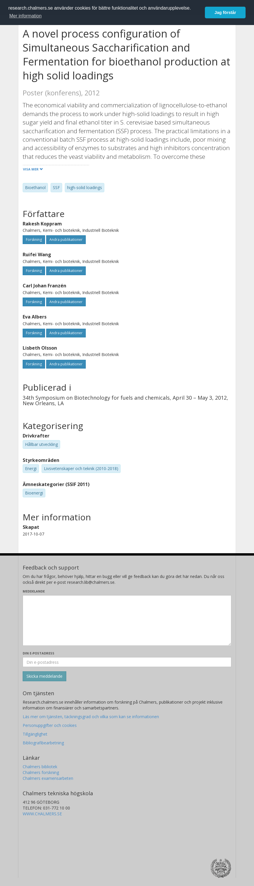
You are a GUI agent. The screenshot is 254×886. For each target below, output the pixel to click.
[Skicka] (44, 676)
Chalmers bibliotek (40, 766)
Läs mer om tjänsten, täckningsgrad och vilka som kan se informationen (91, 716)
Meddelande (34, 591)
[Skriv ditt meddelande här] (127, 620)
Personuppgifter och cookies (50, 725)
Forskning (34, 239)
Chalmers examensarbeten (48, 778)
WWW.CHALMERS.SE (42, 813)
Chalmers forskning (41, 772)
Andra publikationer (66, 239)
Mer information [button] (25, 15)
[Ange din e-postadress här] (127, 662)
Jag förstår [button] (225, 12)
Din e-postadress (38, 653)
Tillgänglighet (35, 734)
